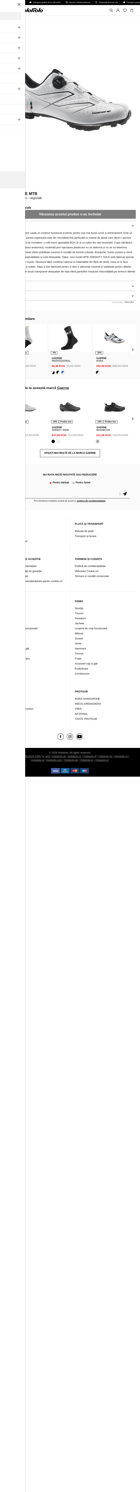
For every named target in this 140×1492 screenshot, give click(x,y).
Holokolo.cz (74, 756)
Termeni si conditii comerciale (92, 576)
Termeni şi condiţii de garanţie (24, 571)
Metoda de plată (84, 531)
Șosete (11, 638)
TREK (78, 708)
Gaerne (10, 188)
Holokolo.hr (86, 760)
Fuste (78, 658)
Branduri (12, 713)
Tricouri (11, 613)
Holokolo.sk (59, 756)
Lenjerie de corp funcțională (91, 628)
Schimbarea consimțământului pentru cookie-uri (35, 581)
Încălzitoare (81, 668)
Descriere (10, 225)
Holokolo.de (71, 760)
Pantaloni (12, 618)
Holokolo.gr (102, 760)
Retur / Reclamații (17, 576)
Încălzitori (12, 643)
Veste (10, 653)
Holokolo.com (54, 760)
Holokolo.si (37, 760)
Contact (11, 536)
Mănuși (11, 633)
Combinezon (14, 663)
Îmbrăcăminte (15, 698)
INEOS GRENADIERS (88, 703)
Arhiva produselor (17, 541)
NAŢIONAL (81, 713)
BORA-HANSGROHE (87, 698)
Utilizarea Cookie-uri (86, 571)
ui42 (47, 756)
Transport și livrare (85, 536)
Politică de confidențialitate (90, 566)
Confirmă (125, 493)
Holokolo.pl (89, 756)
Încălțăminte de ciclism (20, 708)
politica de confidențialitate (91, 501)
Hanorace (80, 648)
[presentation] (7, 349)
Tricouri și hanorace (18, 658)
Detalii (8, 286)
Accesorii (12, 703)
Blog (9, 531)
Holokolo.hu (105, 756)
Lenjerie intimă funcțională (22, 628)
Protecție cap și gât (18, 648)
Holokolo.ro (121, 756)
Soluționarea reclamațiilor (22, 566)
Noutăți (79, 608)
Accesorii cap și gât (86, 663)
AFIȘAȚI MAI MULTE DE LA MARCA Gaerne (70, 453)
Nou (9, 608)
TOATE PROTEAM (86, 718)
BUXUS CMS (33, 756)
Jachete (11, 623)
